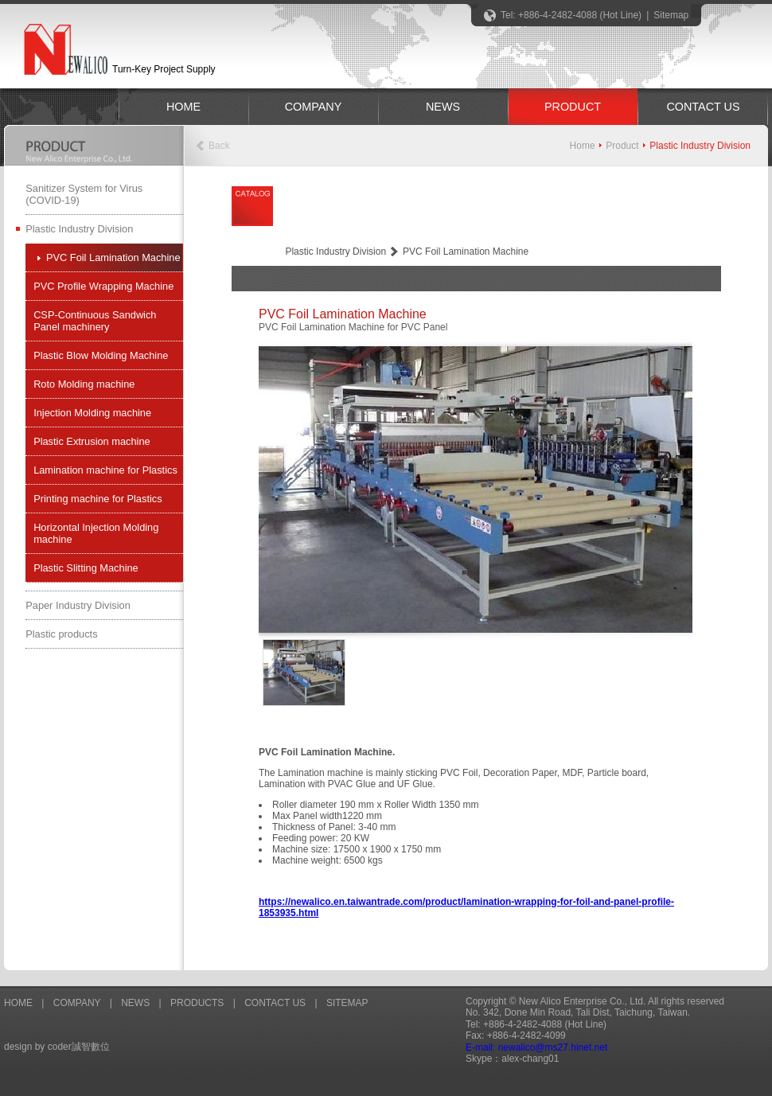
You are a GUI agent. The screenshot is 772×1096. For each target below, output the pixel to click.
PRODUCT (572, 106)
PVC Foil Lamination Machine (113, 257)
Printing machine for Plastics (97, 499)
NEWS (443, 106)
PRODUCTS (197, 1002)
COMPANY (313, 106)
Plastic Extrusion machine (91, 441)
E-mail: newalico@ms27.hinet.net (536, 1047)
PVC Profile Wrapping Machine (103, 286)
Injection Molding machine (92, 413)
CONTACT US (702, 106)
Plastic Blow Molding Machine (100, 355)
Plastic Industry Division (79, 229)
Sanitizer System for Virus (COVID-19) (83, 194)
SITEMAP (347, 1002)
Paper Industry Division (78, 605)
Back (219, 145)
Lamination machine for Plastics (105, 470)
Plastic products (61, 634)
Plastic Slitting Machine (85, 568)
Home (582, 145)
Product (622, 145)
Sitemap (670, 15)
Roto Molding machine (84, 384)
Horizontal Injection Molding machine (95, 533)
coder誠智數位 (79, 1046)
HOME (183, 106)
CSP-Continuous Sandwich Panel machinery (94, 321)
